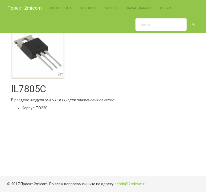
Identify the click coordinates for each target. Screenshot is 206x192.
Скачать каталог (138, 8)
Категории (88, 8)
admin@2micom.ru (130, 184)
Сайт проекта (61, 8)
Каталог (111, 8)
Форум (165, 8)
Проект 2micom (24, 8)
